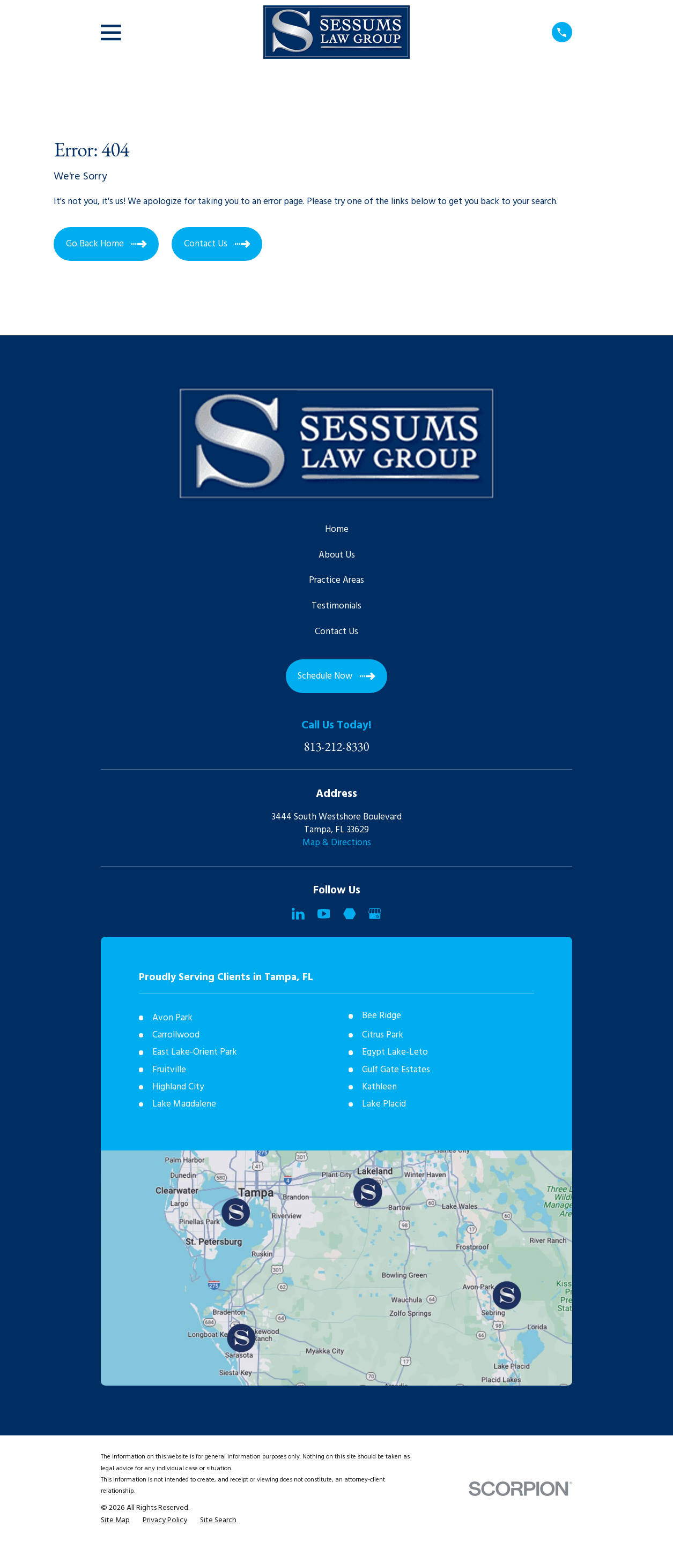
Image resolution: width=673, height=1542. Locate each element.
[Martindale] (349, 913)
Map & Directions (336, 843)
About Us (337, 555)
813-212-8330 (336, 747)
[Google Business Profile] (374, 913)
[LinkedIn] (298, 913)
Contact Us (336, 632)
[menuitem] (115, 1520)
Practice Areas (336, 580)
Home (337, 529)
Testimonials (336, 606)
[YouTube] (323, 913)
